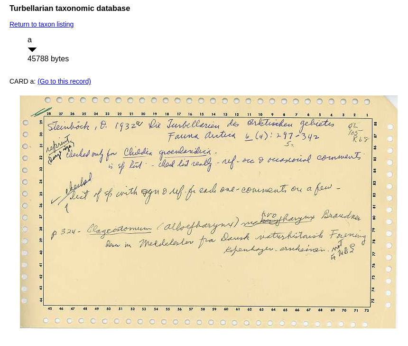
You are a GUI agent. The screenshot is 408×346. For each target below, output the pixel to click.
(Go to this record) (64, 81)
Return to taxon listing (41, 24)
